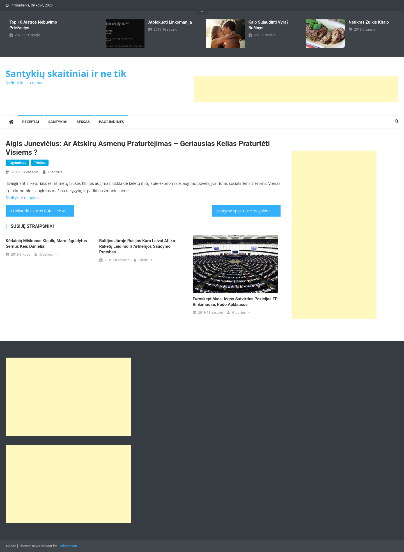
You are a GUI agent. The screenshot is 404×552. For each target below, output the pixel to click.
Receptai (30, 121)
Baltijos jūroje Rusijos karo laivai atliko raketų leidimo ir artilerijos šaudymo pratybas (137, 246)
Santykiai (58, 121)
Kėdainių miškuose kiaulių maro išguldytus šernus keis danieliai (46, 243)
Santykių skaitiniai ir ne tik (66, 73)
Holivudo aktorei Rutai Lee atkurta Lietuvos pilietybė (43, 210)
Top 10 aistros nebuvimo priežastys (33, 25)
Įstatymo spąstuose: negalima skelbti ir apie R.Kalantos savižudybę (248, 210)
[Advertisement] (296, 89)
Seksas (83, 121)
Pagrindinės (111, 121)
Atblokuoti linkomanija (170, 22)
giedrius (55, 171)
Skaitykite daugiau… (24, 197)
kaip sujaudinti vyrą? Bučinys (269, 25)
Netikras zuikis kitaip (369, 22)
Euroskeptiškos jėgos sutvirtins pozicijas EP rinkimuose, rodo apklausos (235, 301)
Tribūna (39, 162)
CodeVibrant (67, 546)
